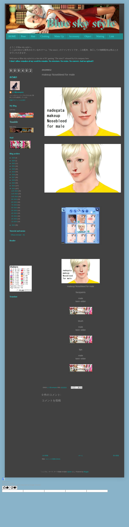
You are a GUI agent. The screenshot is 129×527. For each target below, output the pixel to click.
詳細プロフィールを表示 (17, 100)
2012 (13, 225)
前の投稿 (116, 455)
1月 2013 (14, 221)
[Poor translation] (13, 488)
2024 (13, 161)
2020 (13, 169)
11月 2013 (14, 194)
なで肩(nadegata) (18, 92)
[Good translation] (6, 488)
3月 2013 (14, 216)
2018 (13, 175)
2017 (13, 177)
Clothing (44, 36)
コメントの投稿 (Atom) (53, 459)
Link (111, 36)
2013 (13, 188)
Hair (33, 36)
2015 (13, 183)
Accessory (74, 36)
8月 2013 (14, 202)
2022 (13, 163)
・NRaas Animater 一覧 (17, 235)
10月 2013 (14, 196)
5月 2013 (14, 210)
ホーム (80, 455)
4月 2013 (14, 213)
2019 (13, 172)
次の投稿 (45, 455)
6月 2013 (14, 207)
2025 (13, 158)
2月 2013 (14, 219)
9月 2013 (14, 199)
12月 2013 (14, 191)
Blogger (86, 472)
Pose (23, 36)
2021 (13, 166)
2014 (13, 186)
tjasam (69, 472)
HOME (12, 36)
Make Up (59, 36)
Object (88, 36)
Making (100, 36)
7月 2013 (14, 205)
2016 (13, 180)
